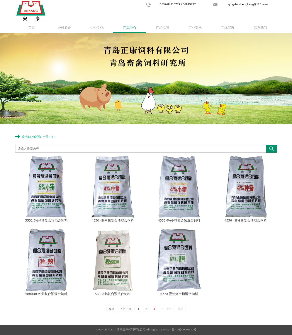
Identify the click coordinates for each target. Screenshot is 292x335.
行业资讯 (195, 27)
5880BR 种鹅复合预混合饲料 (46, 294)
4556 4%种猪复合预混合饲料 (245, 220)
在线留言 (227, 27)
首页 (31, 27)
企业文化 (97, 27)
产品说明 (162, 27)
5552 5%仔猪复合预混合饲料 (46, 220)
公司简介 (64, 27)
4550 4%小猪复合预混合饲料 (179, 220)
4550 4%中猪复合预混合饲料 (113, 220)
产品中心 (129, 27)
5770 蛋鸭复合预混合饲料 (179, 294)
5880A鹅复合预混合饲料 (113, 294)
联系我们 (260, 27)
